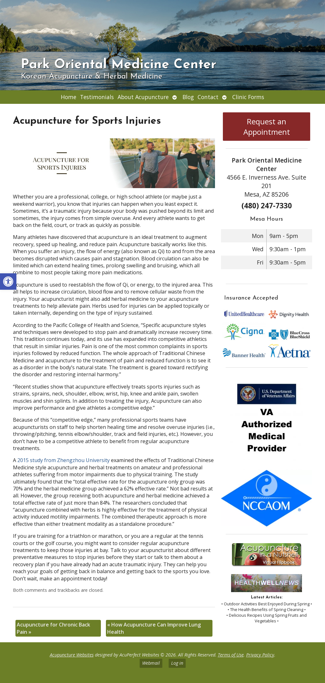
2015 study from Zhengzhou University (63, 460)
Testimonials (97, 97)
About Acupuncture (143, 97)
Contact (208, 97)
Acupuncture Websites (72, 655)
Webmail (151, 663)
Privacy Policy (260, 655)
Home (68, 97)
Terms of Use (231, 655)
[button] (8, 281)
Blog (188, 97)
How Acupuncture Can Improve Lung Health (154, 628)
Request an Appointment (266, 126)
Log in (177, 663)
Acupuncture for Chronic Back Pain (53, 628)
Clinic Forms (248, 97)
